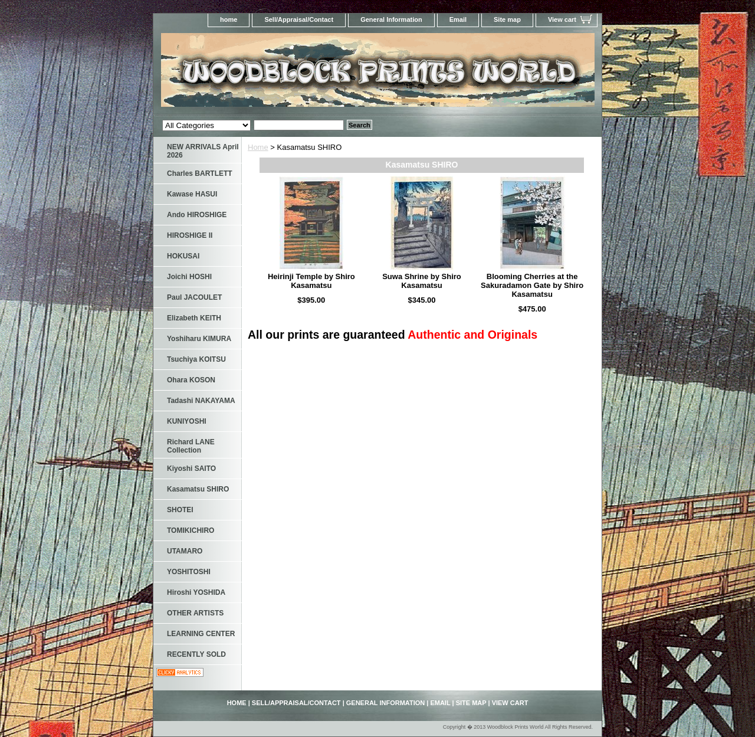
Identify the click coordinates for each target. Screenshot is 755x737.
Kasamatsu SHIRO (198, 489)
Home (258, 147)
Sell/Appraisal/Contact (298, 19)
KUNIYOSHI (186, 421)
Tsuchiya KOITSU (196, 359)
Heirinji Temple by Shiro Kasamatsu (311, 281)
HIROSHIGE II (189, 235)
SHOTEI (180, 510)
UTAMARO (184, 551)
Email (458, 19)
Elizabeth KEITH (194, 318)
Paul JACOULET (194, 297)
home (228, 19)
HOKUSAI (183, 256)
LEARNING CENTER (201, 634)
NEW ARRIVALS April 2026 (203, 151)
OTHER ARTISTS (195, 613)
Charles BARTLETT (199, 173)
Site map (507, 19)
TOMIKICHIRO (190, 530)
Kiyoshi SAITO (191, 468)
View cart (562, 19)
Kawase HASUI (192, 194)
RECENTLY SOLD (196, 654)
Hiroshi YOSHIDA (196, 592)
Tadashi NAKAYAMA (201, 401)
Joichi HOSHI (189, 277)
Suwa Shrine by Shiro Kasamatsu (421, 281)
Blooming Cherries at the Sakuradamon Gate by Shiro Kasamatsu (532, 285)
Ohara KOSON (191, 380)
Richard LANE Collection (191, 446)
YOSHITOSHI (189, 572)
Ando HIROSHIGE (196, 215)
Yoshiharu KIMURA (199, 339)
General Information (391, 19)
